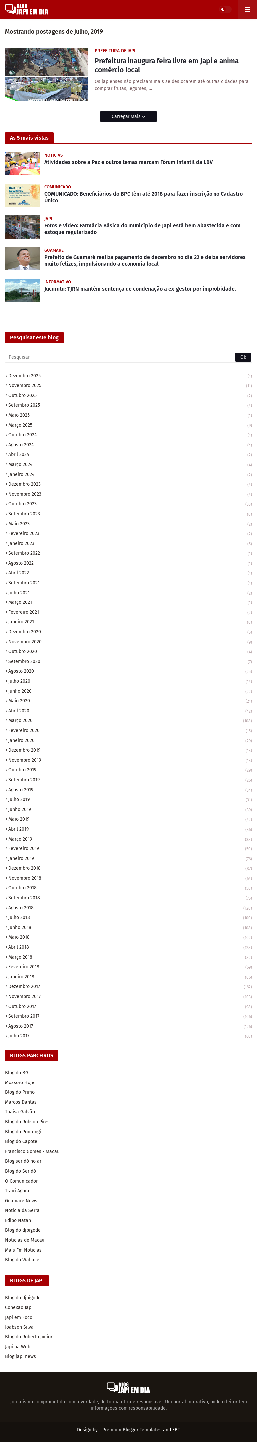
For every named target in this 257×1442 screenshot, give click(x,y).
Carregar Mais (127, 116)
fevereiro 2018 (130, 967)
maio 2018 (130, 937)
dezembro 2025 (130, 376)
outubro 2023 (130, 504)
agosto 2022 (130, 563)
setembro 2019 (130, 780)
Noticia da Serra (22, 1210)
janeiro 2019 (130, 859)
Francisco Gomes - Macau (32, 1151)
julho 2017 (130, 1036)
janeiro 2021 (130, 622)
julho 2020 (130, 681)
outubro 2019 (130, 770)
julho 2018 (130, 918)
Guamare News (21, 1201)
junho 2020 (130, 691)
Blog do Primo (20, 1092)
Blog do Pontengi (23, 1132)
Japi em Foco (18, 1317)
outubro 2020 (130, 652)
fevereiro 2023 (130, 534)
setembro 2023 (130, 514)
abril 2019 (130, 829)
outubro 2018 (130, 888)
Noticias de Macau (24, 1240)
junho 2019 (130, 810)
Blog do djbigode (23, 1230)
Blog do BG (16, 1073)
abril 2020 (130, 711)
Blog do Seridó (20, 1171)
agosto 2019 (130, 790)
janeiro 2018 (130, 977)
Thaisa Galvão (20, 1112)
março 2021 (130, 603)
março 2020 (130, 721)
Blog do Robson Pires (27, 1122)
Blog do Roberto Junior (28, 1337)
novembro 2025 (130, 386)
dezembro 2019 (130, 750)
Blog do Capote (21, 1141)
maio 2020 (130, 701)
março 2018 (130, 957)
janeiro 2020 (130, 741)
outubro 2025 (130, 396)
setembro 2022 (130, 553)
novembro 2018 (130, 878)
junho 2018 (130, 928)
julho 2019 (130, 800)
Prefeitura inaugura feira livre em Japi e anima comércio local (167, 65)
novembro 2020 (130, 642)
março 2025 (130, 425)
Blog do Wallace (22, 1260)
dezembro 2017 (130, 987)
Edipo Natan (18, 1220)
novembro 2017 (130, 997)
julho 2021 (130, 593)
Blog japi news (20, 1356)
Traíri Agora (17, 1191)
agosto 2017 (130, 1026)
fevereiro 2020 (130, 731)
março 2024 (130, 465)
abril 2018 (130, 947)
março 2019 (130, 839)
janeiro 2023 (130, 544)
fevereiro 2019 (130, 849)
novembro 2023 (130, 494)
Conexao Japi (19, 1307)
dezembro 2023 (130, 484)
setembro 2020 (130, 662)
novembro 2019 (130, 760)
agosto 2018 (130, 908)
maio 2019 (130, 819)
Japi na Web (17, 1347)
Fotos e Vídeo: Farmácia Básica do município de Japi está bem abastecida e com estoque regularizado (142, 229)
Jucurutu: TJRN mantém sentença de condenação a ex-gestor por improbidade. (140, 289)
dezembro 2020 (130, 632)
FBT (176, 1430)
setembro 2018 (130, 898)
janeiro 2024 (130, 475)
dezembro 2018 (130, 868)
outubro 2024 (130, 435)
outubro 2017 (130, 1007)
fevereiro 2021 (130, 612)
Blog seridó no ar (23, 1161)
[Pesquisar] (128, 357)
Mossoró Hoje (19, 1082)
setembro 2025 (130, 405)
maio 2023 (130, 524)
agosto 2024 (130, 445)
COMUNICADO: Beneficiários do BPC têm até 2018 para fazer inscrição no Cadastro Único (143, 197)
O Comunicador (21, 1181)
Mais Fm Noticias (23, 1250)
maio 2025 (130, 415)
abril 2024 (130, 455)
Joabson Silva (19, 1327)
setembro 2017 (130, 1016)
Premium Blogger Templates (132, 1430)
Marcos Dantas (21, 1102)
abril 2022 (130, 573)
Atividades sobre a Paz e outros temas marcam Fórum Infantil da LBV (128, 162)
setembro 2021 (130, 583)
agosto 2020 (130, 671)
